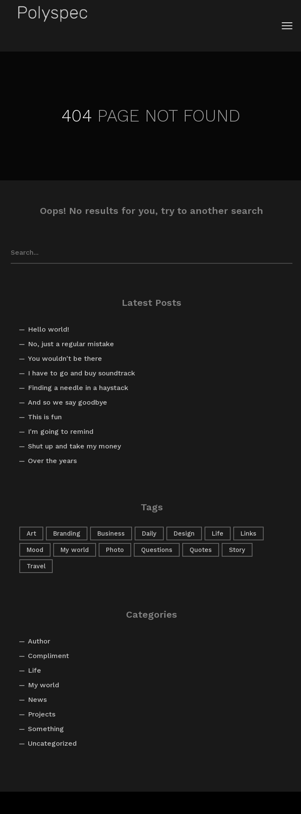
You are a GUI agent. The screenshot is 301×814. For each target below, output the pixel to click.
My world (74, 550)
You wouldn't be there (65, 358)
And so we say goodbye (67, 402)
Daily (149, 533)
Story (237, 550)
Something (46, 729)
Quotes (201, 550)
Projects (41, 714)
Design (184, 533)
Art (31, 533)
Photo (115, 550)
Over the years (52, 461)
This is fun (45, 417)
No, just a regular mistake (71, 344)
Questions (156, 550)
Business (111, 533)
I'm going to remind (60, 431)
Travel (36, 566)
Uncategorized (52, 743)
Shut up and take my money (74, 446)
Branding (66, 533)
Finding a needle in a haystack (78, 388)
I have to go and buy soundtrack (81, 373)
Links (248, 533)
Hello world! (48, 329)
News (37, 699)
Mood (35, 550)
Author (39, 641)
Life (217, 533)
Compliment (48, 656)
